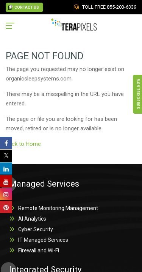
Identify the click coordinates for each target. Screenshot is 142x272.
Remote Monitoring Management (58, 208)
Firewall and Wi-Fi (38, 250)
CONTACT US (23, 7)
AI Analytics (32, 219)
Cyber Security (35, 229)
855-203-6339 (121, 7)
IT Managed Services (43, 240)
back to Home (24, 144)
